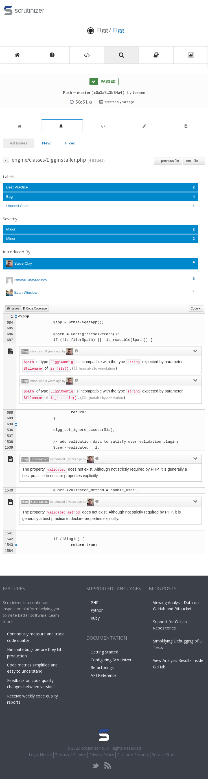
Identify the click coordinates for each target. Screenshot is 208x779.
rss (107, 765)
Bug (100, 196)
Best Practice (100, 187)
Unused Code (100, 206)
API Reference (104, 675)
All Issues (18, 143)
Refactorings (102, 667)
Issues (13, 308)
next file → (194, 161)
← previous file (168, 161)
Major (100, 229)
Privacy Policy (101, 754)
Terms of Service (70, 754)
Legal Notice (40, 754)
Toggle (197, 9)
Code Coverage (35, 308)
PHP (94, 602)
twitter (95, 765)
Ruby (95, 618)
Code (196, 308)
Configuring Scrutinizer (111, 659)
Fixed (70, 143)
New (46, 143)
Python (97, 610)
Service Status (165, 754)
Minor (100, 238)
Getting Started (104, 652)
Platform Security (133, 754)
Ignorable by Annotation (94, 368)
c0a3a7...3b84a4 (108, 92)
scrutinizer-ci (92, 748)
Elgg (118, 29)
